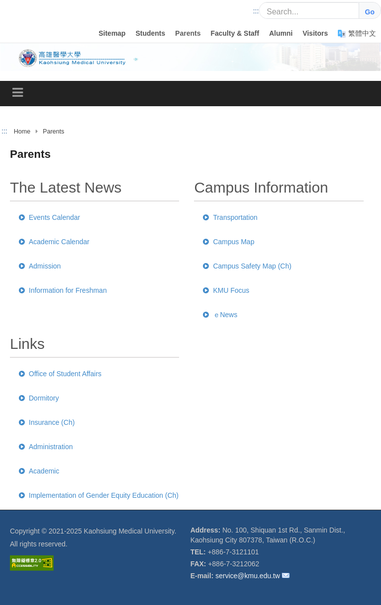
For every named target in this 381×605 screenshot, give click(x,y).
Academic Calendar (54, 242)
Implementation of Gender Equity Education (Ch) (99, 495)
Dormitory (39, 398)
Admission (40, 266)
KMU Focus (226, 290)
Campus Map (228, 242)
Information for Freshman (63, 290)
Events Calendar (49, 217)
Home (22, 131)
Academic (39, 471)
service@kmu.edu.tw (247, 576)
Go (370, 12)
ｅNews (220, 315)
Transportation (230, 217)
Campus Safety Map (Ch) (247, 266)
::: (256, 11)
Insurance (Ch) (47, 422)
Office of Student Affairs (60, 374)
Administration (46, 447)
